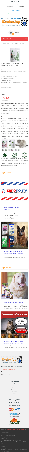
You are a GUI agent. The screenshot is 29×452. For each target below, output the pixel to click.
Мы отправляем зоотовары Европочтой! (12, 208)
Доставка (14, 387)
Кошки (14, 385)
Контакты (14, 391)
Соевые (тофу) (14, 43)
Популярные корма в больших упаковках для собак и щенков (13, 252)
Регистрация (20, 6)
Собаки (14, 383)
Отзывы (14, 393)
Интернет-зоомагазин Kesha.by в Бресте (10, 42)
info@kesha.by (14, 4)
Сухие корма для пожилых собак (14, 302)
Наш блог (6, 267)
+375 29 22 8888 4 (7, 372)
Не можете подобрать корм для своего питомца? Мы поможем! (13, 342)
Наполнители (6, 43)
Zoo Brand (22, 43)
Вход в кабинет (10, 6)
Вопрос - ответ (14, 389)
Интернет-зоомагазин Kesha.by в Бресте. (16, 429)
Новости (6, 173)
